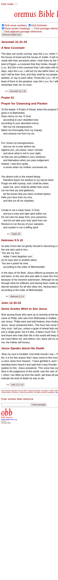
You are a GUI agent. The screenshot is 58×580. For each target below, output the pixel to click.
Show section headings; (17, 28)
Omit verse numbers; (15, 25)
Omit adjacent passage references (23, 31)
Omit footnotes (39, 25)
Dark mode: (7, 4)
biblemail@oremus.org (9, 419)
